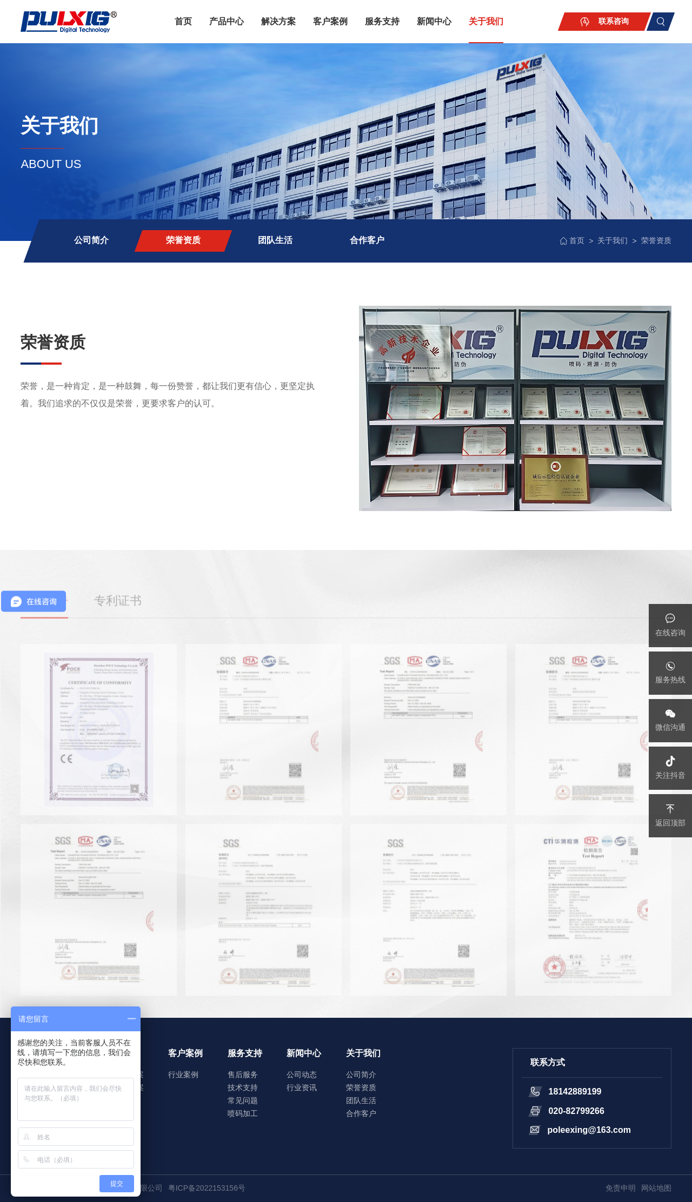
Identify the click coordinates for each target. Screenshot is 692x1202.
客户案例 (330, 21)
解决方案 (278, 21)
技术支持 (243, 1087)
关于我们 (486, 21)
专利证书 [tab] (118, 614)
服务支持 (382, 21)
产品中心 (226, 21)
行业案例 (183, 1074)
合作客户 (367, 240)
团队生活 (275, 240)
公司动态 (302, 1074)
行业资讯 (302, 1087)
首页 (183, 21)
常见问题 (243, 1100)
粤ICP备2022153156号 (206, 1188)
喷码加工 (243, 1113)
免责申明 (621, 1188)
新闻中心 (434, 21)
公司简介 (91, 240)
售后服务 (243, 1074)
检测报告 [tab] (44, 614)
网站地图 (656, 1188)
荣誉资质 (183, 240)
